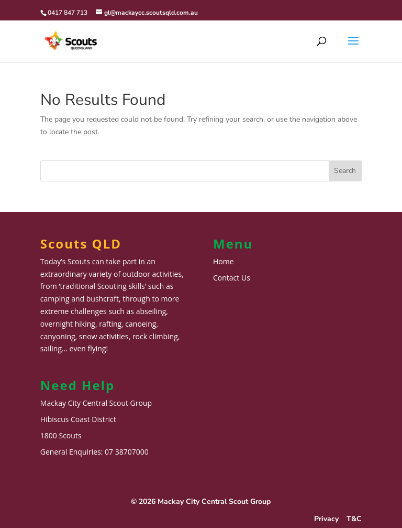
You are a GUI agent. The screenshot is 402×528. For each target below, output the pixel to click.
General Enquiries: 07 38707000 (94, 452)
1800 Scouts (61, 435)
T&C (354, 519)
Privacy (326, 519)
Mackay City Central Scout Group (96, 403)
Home (223, 261)
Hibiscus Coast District (78, 419)
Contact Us (231, 278)
